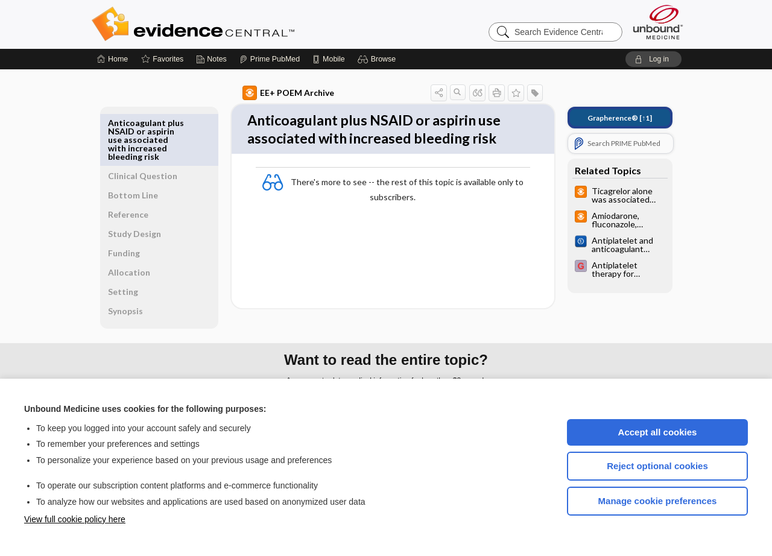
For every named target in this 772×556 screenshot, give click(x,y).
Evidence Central (241, 24)
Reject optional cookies (657, 466)
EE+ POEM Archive (274, 93)
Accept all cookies (657, 432)
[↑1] (606, 117)
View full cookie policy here (74, 519)
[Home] (112, 59)
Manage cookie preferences (657, 501)
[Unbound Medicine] (658, 22)
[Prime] (269, 59)
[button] (378, 59)
